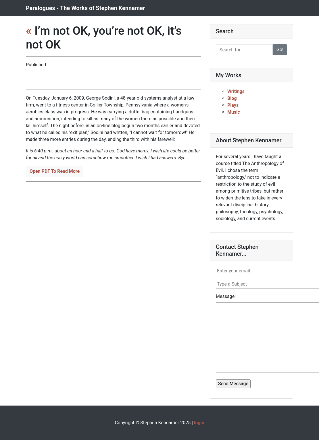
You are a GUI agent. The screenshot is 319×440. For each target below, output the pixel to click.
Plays (233, 105)
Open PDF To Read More (55, 171)
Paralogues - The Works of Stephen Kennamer (85, 8)
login (199, 422)
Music (233, 112)
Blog (232, 98)
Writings (236, 91)
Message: (226, 296)
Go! (279, 49)
